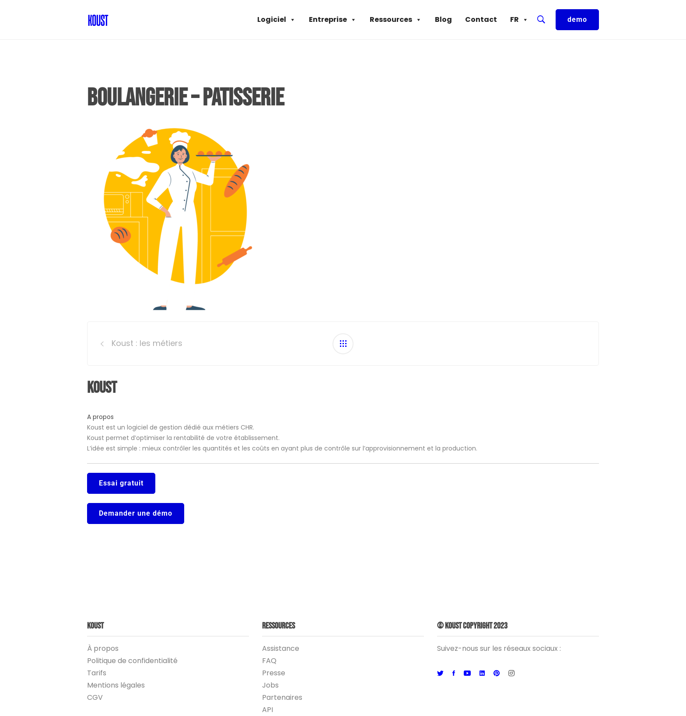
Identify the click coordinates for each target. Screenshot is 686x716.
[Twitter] (440, 673)
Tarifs (96, 673)
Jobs (270, 685)
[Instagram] (511, 673)
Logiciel (276, 19)
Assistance (280, 648)
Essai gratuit (121, 483)
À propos (103, 648)
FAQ (269, 661)
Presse (273, 673)
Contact (481, 19)
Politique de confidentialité (132, 661)
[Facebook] (453, 673)
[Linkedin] (482, 673)
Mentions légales (116, 685)
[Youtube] (467, 673)
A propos (100, 416)
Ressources (396, 19)
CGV (95, 697)
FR (519, 19)
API (267, 710)
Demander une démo (135, 513)
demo (577, 19)
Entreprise (333, 19)
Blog (443, 19)
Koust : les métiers (147, 343)
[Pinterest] (496, 673)
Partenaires (282, 697)
